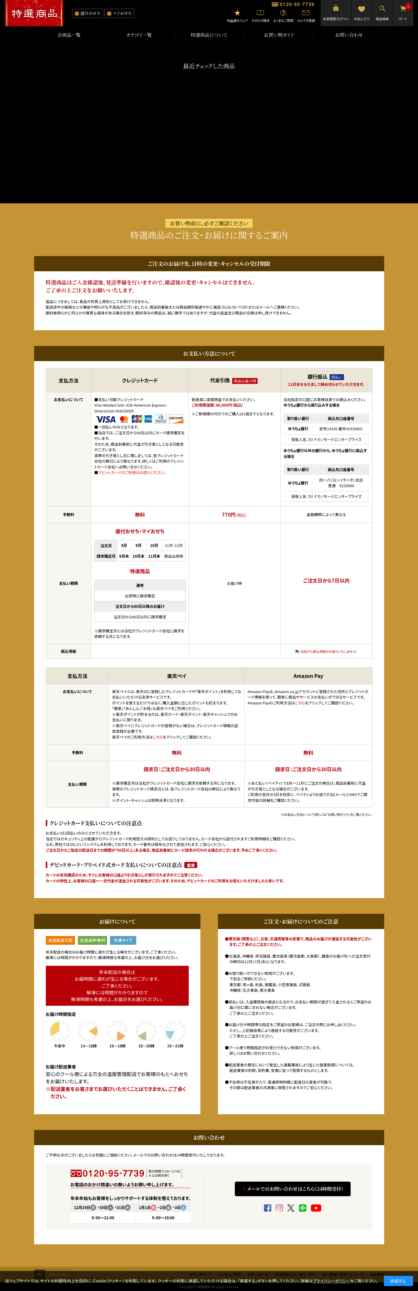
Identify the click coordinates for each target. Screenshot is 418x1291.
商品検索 (382, 18)
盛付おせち (90, 13)
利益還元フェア (237, 20)
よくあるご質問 (283, 20)
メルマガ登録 (306, 20)
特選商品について (209, 35)
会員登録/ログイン (336, 18)
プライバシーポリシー (331, 1281)
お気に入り (361, 18)
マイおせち (122, 13)
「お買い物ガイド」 (338, 814)
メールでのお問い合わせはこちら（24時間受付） (295, 1188)
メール (264, 307)
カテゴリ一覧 (139, 35)
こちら (158, 737)
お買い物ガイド (279, 35)
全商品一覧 (69, 35)
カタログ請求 (260, 20)
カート (405, 12)
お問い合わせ (349, 35)
